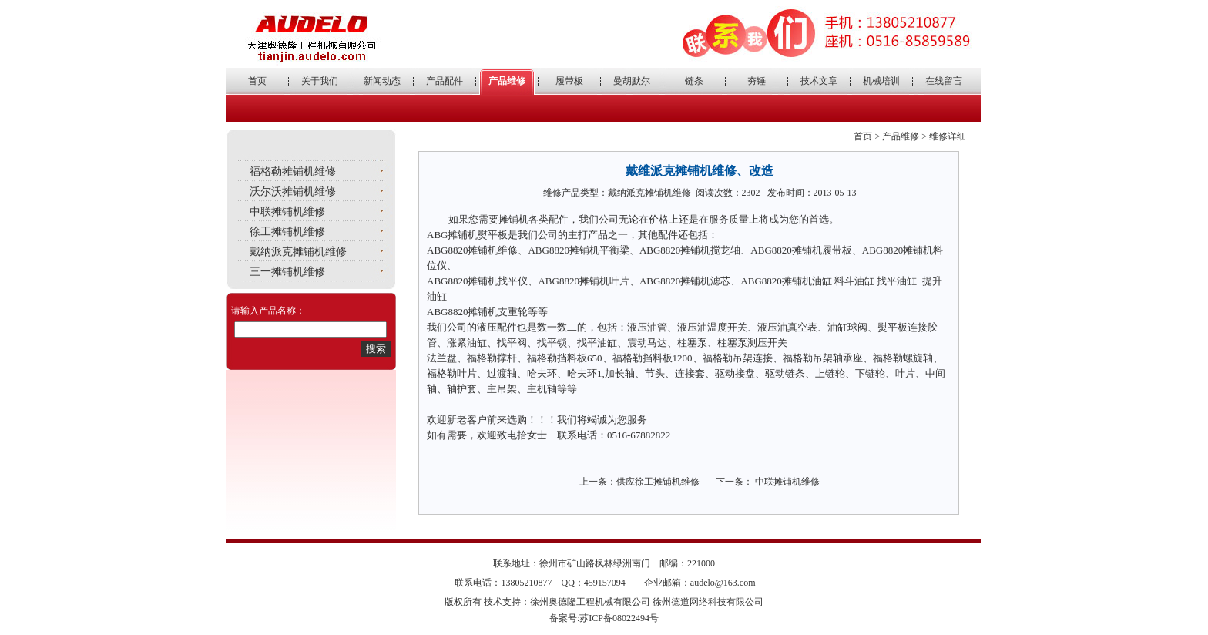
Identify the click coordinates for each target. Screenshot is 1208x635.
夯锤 (756, 81)
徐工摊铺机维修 (287, 231)
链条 (694, 81)
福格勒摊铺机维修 (293, 171)
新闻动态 (382, 81)
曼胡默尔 (631, 81)
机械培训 (881, 81)
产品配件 (444, 81)
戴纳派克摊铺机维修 (298, 251)
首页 (257, 81)
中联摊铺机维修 (287, 211)
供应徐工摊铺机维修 (658, 481)
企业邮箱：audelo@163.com (700, 582)
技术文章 (818, 81)
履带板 (569, 81)
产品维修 (506, 81)
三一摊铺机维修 (287, 271)
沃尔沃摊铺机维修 (293, 191)
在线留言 (943, 81)
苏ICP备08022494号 (619, 618)
